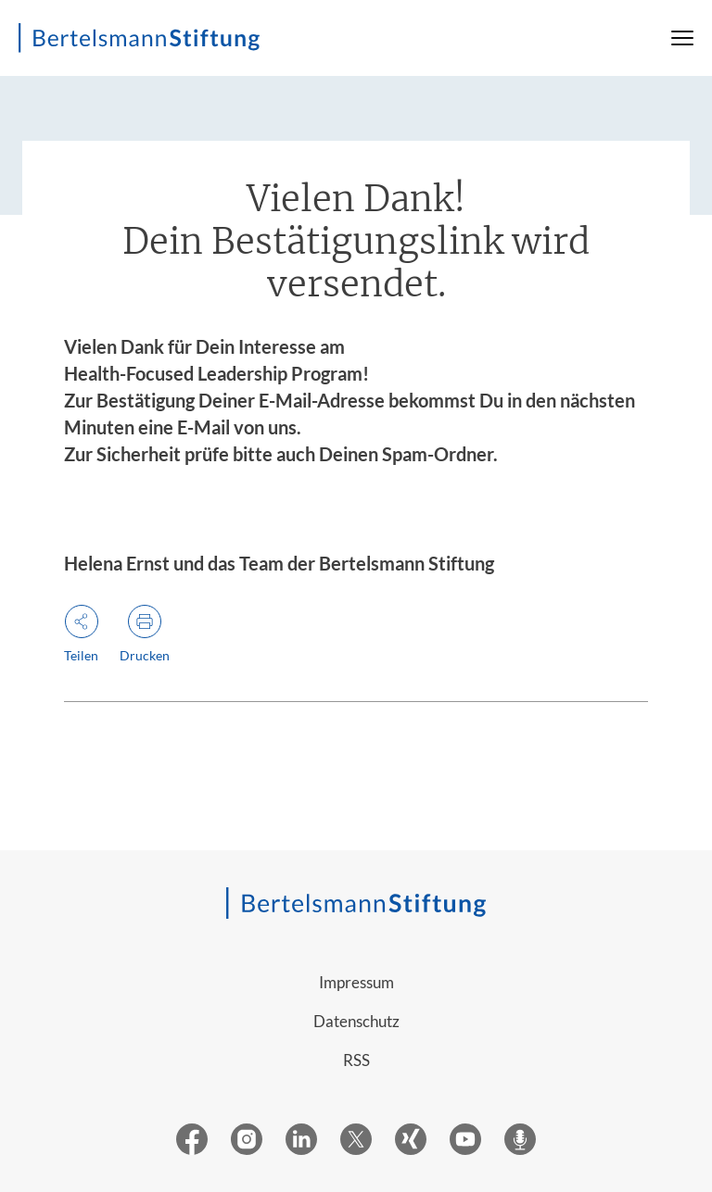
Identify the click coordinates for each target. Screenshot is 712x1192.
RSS (356, 1060)
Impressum (356, 982)
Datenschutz (356, 1021)
